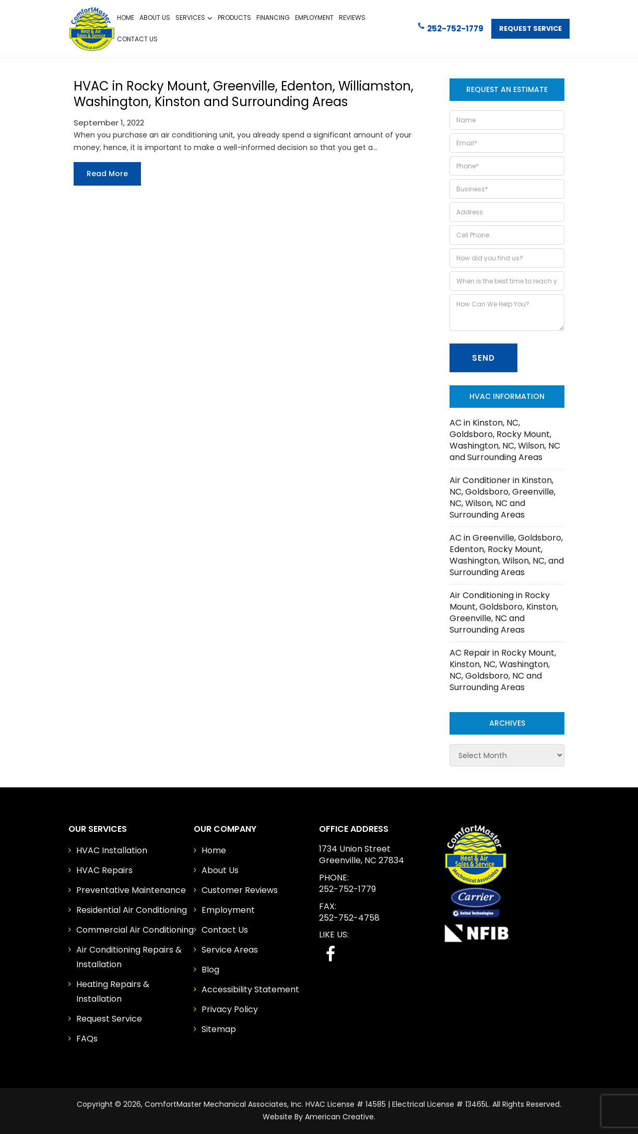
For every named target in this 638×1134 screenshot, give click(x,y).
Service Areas (230, 950)
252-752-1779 (450, 28)
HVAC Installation (111, 850)
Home (214, 850)
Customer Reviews (240, 890)
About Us (220, 870)
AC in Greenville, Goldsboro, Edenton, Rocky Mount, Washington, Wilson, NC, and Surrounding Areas (507, 555)
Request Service (530, 28)
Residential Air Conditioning (131, 910)
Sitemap (219, 1029)
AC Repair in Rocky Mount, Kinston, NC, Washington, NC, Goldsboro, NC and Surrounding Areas (503, 670)
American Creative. (340, 1117)
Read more (107, 173)
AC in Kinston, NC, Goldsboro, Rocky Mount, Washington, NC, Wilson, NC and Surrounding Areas (505, 440)
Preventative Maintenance (131, 890)
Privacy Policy (230, 1009)
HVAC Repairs (104, 870)
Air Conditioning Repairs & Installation (129, 957)
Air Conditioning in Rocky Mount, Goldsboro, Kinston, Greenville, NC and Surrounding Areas (504, 612)
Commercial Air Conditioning (135, 930)
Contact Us (225, 930)
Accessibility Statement (250, 989)
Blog (210, 970)
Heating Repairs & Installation (112, 991)
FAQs (87, 1039)
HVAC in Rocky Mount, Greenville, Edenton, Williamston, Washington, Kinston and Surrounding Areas (243, 93)
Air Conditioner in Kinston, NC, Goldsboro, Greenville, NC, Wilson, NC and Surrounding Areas (503, 497)
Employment (228, 910)
